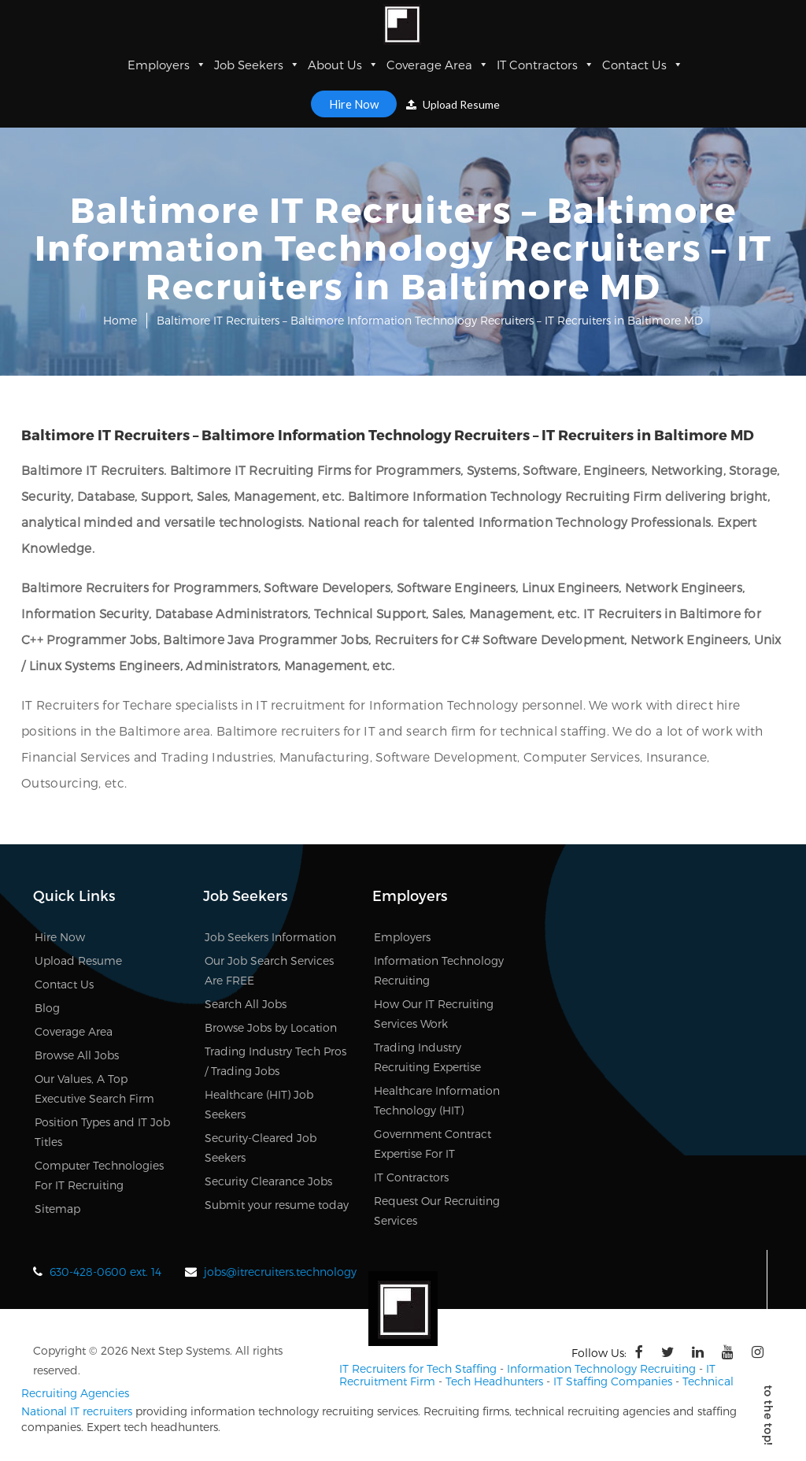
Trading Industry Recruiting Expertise (427, 1057)
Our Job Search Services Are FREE (269, 970)
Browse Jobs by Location (271, 1027)
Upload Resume (453, 104)
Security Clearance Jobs (268, 1181)
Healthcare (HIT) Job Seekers (259, 1104)
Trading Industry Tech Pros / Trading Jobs (275, 1060)
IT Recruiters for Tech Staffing (418, 1367)
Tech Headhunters (494, 1379)
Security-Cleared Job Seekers (260, 1147)
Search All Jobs (246, 1003)
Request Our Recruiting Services (437, 1210)
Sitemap (57, 1208)
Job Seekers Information (270, 937)
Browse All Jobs (77, 1055)
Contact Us (642, 64)
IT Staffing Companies (612, 1379)
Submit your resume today (277, 1204)
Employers (167, 64)
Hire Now (354, 104)
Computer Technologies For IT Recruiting (99, 1175)
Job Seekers (257, 64)
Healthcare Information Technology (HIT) (437, 1100)
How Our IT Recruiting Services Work (434, 1013)
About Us (343, 64)
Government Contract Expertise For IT (432, 1143)
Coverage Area (437, 64)
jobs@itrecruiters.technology (280, 1271)
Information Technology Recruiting (439, 970)
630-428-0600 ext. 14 (105, 1271)
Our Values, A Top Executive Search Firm (94, 1088)
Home (120, 320)
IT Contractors (545, 64)
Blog (47, 1007)
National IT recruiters (76, 1409)
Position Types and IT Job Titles (102, 1131)
